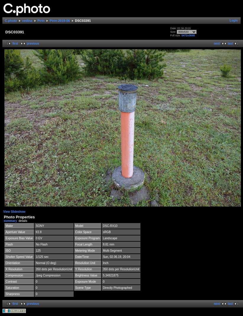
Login (234, 20)
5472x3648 (188, 35)
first (15, 43)
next (217, 43)
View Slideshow (14, 211)
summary (10, 220)
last (230, 43)
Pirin (41, 20)
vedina (27, 20)
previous (33, 43)
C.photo (11, 20)
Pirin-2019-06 (60, 20)
